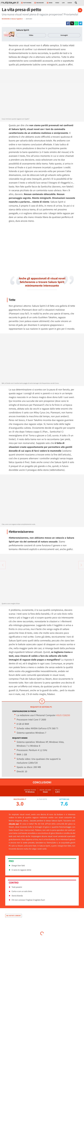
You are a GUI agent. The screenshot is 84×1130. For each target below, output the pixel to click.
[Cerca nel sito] (76, 2)
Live (63, 2)
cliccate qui (14, 823)
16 (68, 799)
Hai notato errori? (13, 916)
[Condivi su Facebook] (68, 23)
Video (57, 2)
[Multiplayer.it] (10, 3)
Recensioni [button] (39, 2)
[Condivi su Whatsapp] (76, 23)
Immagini (64, 35)
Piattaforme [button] (26, 2)
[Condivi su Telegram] (80, 23)
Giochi (70, 2)
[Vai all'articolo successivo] (2, 565)
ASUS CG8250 (63, 715)
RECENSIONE (6, 19)
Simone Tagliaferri (17, 19)
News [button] (49, 2)
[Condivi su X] (72, 23)
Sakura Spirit (22, 29)
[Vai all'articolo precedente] (81, 565)
